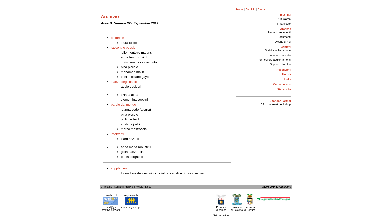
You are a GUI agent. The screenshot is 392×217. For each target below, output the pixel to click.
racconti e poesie (123, 47)
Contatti (118, 186)
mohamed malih (132, 72)
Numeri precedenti (279, 32)
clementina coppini (134, 99)
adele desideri (131, 86)
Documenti (284, 36)
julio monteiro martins (136, 52)
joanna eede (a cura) (136, 109)
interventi (117, 134)
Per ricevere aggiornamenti (274, 59)
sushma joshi (130, 124)
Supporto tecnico (280, 64)
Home (239, 9)
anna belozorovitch (134, 57)
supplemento (120, 168)
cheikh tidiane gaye (135, 77)
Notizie (286, 74)
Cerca (261, 9)
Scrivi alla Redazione (278, 50)
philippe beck (130, 119)
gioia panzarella (132, 152)
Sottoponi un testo (279, 55)
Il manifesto (284, 23)
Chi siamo (284, 18)
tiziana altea (129, 95)
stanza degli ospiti (124, 82)
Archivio (250, 9)
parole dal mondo (123, 104)
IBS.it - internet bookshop (275, 104)
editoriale (117, 38)
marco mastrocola (134, 129)
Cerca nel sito (282, 84)
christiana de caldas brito (139, 62)
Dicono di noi (283, 41)
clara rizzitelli (130, 139)
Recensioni (283, 69)
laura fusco (129, 43)
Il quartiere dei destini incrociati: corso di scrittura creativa (162, 173)
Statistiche (284, 89)
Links (287, 79)
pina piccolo (129, 67)
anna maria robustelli (136, 147)
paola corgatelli (132, 157)
